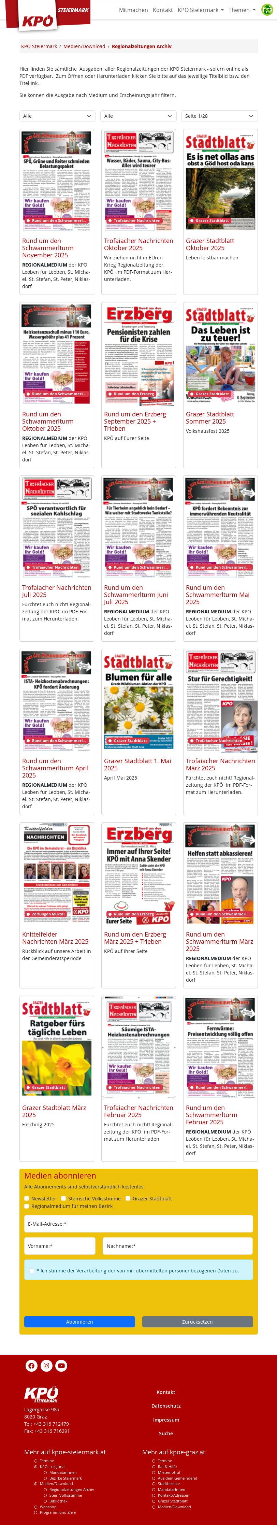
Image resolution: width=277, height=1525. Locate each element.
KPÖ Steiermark (199, 10)
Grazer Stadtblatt (173, 1500)
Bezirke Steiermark (65, 1478)
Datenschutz (166, 1405)
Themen (240, 10)
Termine (47, 1460)
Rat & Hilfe (167, 1466)
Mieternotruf (169, 1472)
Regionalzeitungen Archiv (71, 1489)
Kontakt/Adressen (173, 1495)
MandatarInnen (171, 1489)
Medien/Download (56, 1483)
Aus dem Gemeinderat (177, 1478)
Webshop (48, 1506)
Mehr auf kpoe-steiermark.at (65, 1452)
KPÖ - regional (52, 1466)
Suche (166, 1433)
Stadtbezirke (169, 1483)
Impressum (166, 1419)
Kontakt (163, 10)
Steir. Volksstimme (65, 1495)
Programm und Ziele (58, 1512)
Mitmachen (133, 10)
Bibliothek (58, 1500)
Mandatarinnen (63, 1472)
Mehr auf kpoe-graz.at (173, 1452)
